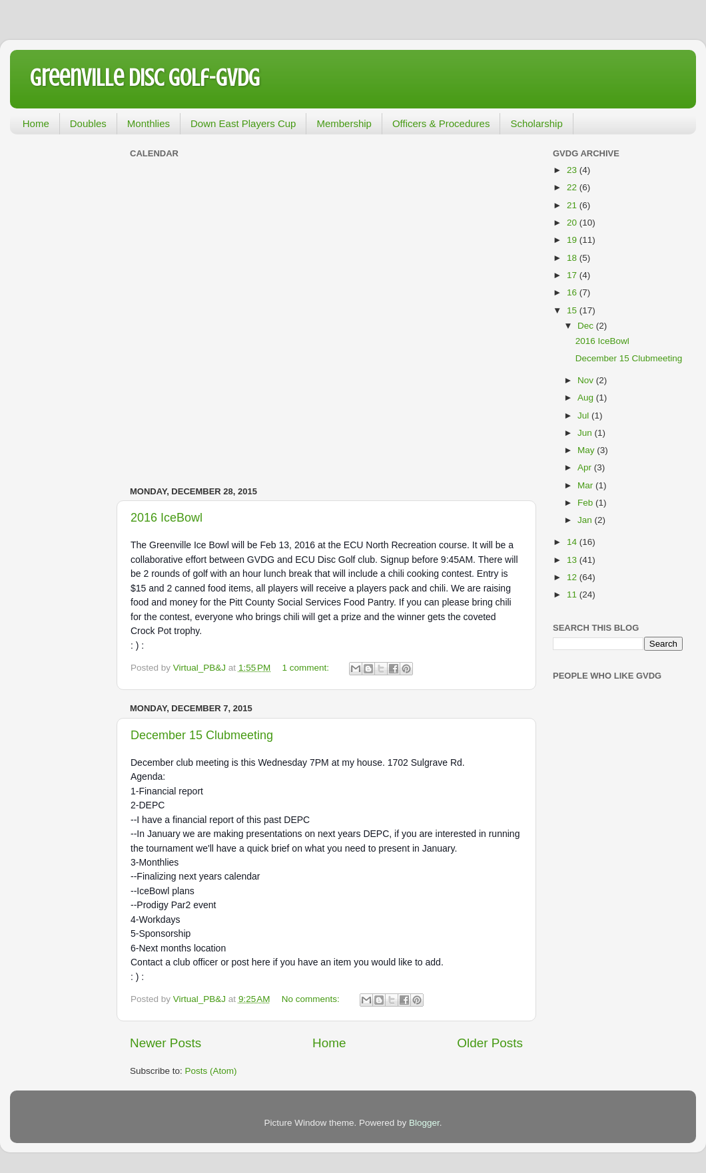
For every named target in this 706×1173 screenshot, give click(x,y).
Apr (585, 467)
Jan (586, 520)
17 (573, 275)
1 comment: (307, 668)
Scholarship (536, 123)
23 (573, 170)
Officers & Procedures (441, 123)
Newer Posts (165, 1043)
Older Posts (490, 1043)
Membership (344, 123)
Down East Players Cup (243, 123)
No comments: (312, 999)
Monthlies (148, 123)
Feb (586, 503)
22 (573, 187)
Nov (586, 380)
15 (573, 310)
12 (573, 577)
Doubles (88, 123)
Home (36, 123)
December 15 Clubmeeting (202, 735)
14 (573, 542)
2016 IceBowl (166, 517)
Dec (586, 326)
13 (573, 560)
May (587, 450)
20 (573, 223)
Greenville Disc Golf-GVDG (145, 78)
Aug (586, 398)
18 (573, 258)
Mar (586, 485)
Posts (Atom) (211, 1071)
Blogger (424, 1123)
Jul (584, 415)
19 (573, 240)
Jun (586, 433)
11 (573, 594)
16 (573, 292)
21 (573, 205)
